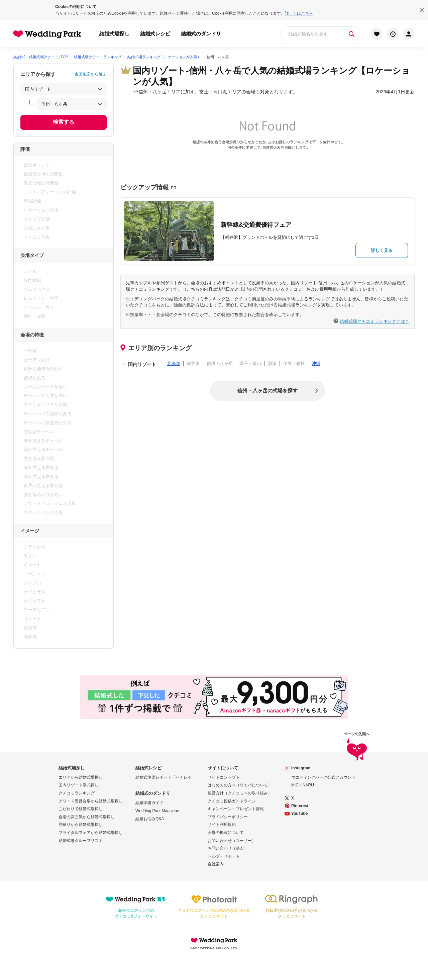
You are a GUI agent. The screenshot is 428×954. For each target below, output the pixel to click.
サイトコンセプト (224, 777)
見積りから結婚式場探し (81, 824)
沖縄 (316, 363)
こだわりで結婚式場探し (81, 808)
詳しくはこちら (299, 13)
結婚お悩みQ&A (149, 819)
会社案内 (216, 864)
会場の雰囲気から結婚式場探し (87, 817)
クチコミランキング (77, 793)
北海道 (173, 363)
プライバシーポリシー (228, 817)
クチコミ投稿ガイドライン (232, 801)
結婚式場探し (114, 33)
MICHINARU (302, 785)
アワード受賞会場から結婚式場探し (91, 801)
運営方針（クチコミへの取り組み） (240, 793)
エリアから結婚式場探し (81, 777)
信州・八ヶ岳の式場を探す (267, 390)
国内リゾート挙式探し (79, 785)
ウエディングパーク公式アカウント (323, 777)
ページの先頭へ (356, 746)
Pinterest (299, 805)
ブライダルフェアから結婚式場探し (91, 832)
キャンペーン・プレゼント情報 (236, 808)
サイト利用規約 (222, 824)
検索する (63, 122)
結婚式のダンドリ (201, 33)
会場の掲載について (226, 832)
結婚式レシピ (155, 33)
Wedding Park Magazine (157, 810)
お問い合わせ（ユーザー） (232, 840)
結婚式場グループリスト (81, 840)
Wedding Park (214, 940)
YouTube (299, 813)
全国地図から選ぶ (91, 74)
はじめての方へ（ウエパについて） (240, 785)
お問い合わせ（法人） (228, 848)
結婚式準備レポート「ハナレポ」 (165, 777)
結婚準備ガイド (149, 802)
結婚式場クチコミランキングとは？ (374, 321)
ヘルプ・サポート (224, 856)
